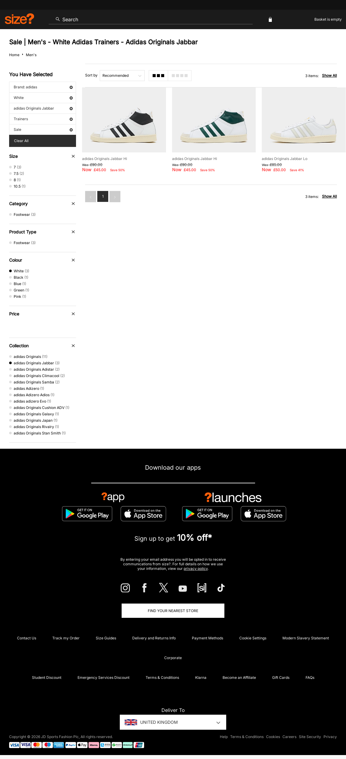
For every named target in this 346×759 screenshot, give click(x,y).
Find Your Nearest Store (173, 610)
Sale (43, 129)
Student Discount (46, 677)
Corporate (173, 657)
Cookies (273, 736)
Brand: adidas (43, 87)
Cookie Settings (252, 638)
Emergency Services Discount (104, 677)
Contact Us (26, 638)
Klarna (200, 677)
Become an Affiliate (239, 677)
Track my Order (66, 638)
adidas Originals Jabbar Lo (284, 158)
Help (224, 736)
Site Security (310, 736)
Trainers (43, 119)
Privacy (330, 736)
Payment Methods (207, 638)
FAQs (310, 677)
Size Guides (106, 638)
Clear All (21, 140)
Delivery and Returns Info (154, 638)
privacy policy (196, 568)
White (43, 97)
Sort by (91, 75)
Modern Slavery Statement (305, 638)
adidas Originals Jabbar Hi (104, 158)
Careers (289, 736)
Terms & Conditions (162, 677)
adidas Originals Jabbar (43, 108)
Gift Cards (280, 677)
